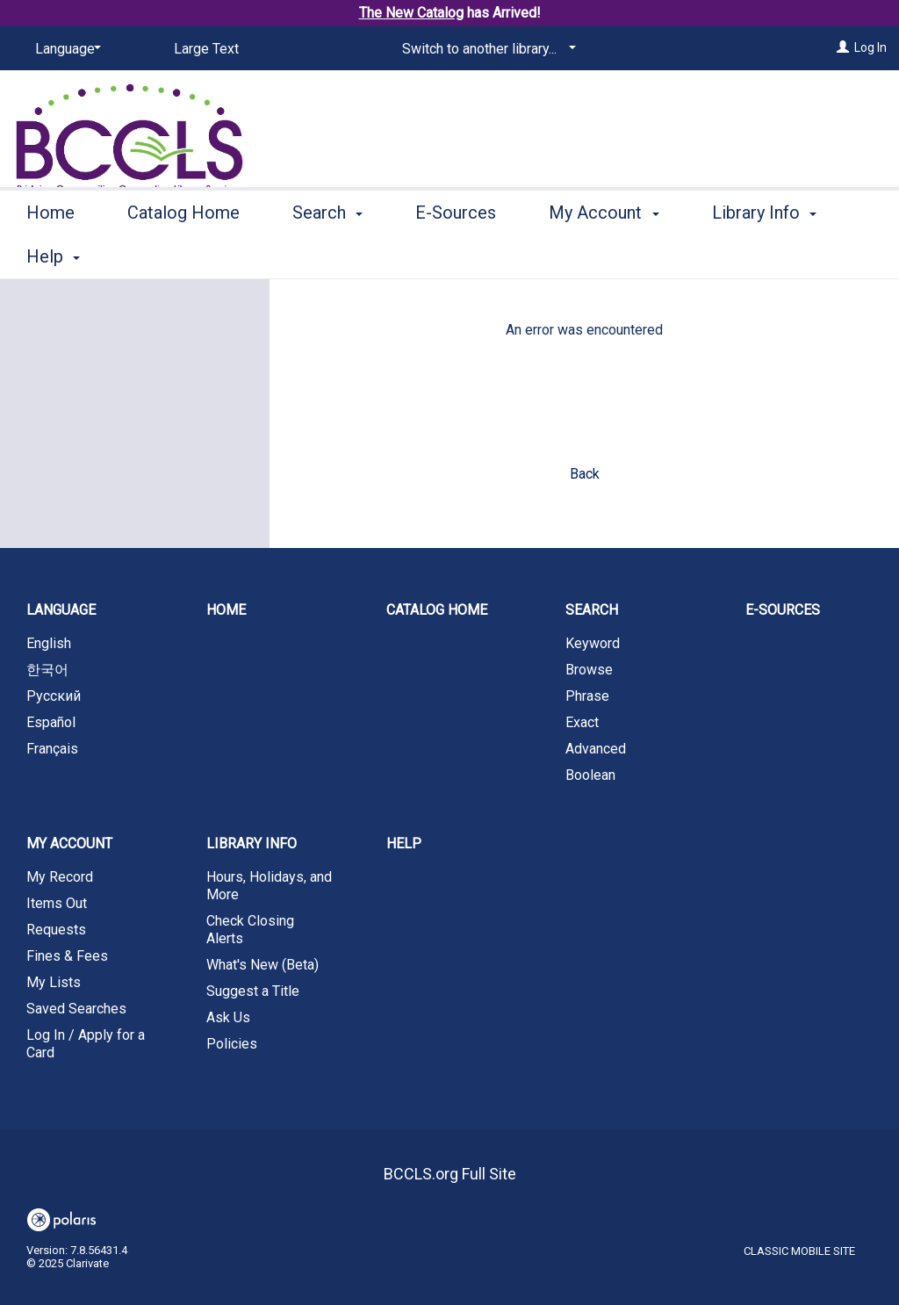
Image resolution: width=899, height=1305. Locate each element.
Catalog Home (183, 253)
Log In (870, 47)
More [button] (746, 256)
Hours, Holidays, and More (269, 886)
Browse (589, 669)
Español (51, 722)
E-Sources (455, 253)
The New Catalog (411, 12)
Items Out (56, 903)
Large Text (206, 48)
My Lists (53, 982)
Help (403, 843)
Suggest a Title (252, 991)
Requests (56, 929)
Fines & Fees (67, 956)
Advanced (595, 748)
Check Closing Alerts (250, 929)
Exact (582, 722)
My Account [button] (603, 253)
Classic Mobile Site (799, 1251)
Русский (53, 696)
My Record (59, 877)
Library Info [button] (251, 843)
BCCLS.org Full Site (450, 1173)
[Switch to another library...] (486, 49)
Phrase (587, 696)
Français (52, 748)
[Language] (65, 49)
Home (50, 253)
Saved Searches (76, 1008)
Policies (231, 1043)
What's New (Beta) (262, 964)
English (48, 643)
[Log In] (843, 47)
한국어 (47, 669)
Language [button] (61, 610)
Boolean (590, 775)
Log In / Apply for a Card (85, 1044)
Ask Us (228, 1017)
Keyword (592, 643)
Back (585, 473)
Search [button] (327, 253)
